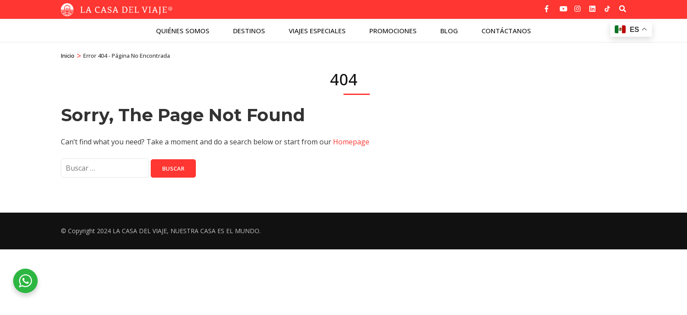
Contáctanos (506, 30)
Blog (449, 30)
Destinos (249, 30)
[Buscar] (622, 9)
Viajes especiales (317, 30)
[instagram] (577, 6)
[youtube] (563, 6)
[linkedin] (592, 6)
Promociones (393, 30)
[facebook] (548, 6)
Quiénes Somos (182, 30)
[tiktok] (607, 9)
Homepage (351, 142)
